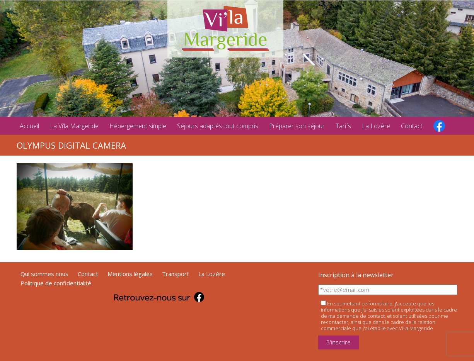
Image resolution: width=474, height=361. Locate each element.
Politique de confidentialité (55, 283)
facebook (439, 126)
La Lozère (376, 126)
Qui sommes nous (44, 274)
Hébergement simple (137, 126)
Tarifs (343, 126)
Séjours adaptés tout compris (217, 126)
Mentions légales (130, 274)
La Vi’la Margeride (74, 126)
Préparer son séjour (297, 126)
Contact (412, 126)
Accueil (29, 126)
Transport (175, 274)
